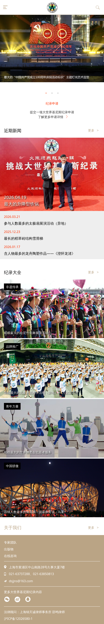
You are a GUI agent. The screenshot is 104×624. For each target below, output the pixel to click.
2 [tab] (52, 93)
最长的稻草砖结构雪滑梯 (23, 238)
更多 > (93, 130)
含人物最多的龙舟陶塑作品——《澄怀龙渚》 (39, 253)
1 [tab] (46, 93)
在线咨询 (10, 556)
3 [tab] (58, 93)
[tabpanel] (52, 48)
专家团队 (10, 542)
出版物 (8, 549)
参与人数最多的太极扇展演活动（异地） (36, 223)
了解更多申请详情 (52, 117)
